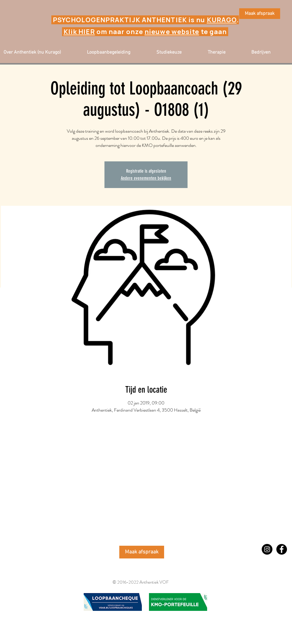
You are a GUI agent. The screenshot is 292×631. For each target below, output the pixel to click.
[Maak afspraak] (259, 13)
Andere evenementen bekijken (146, 178)
